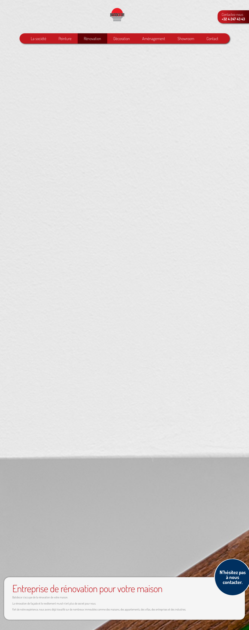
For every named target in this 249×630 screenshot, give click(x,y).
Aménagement (153, 39)
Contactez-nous (233, 16)
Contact (212, 39)
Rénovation (92, 39)
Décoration (121, 39)
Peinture (65, 39)
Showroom (186, 39)
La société (38, 39)
